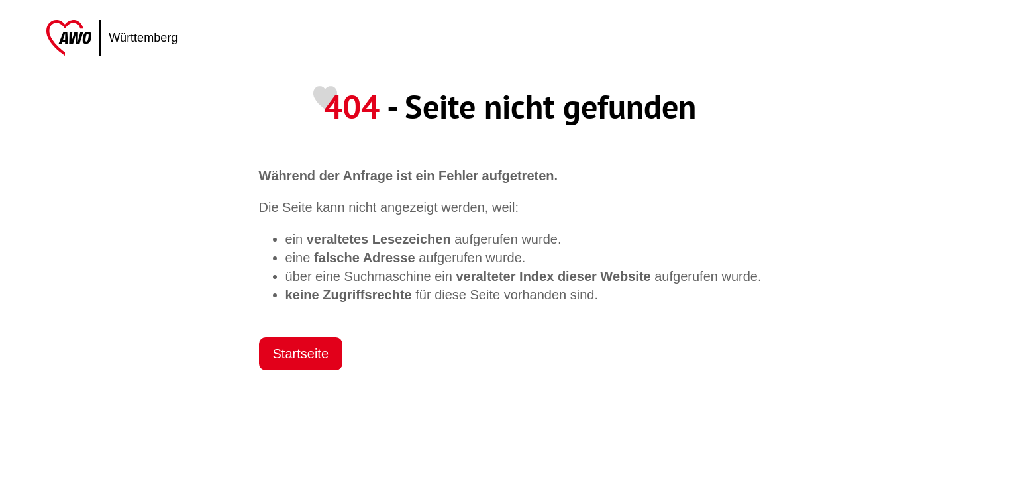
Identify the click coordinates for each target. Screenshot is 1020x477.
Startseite (301, 353)
